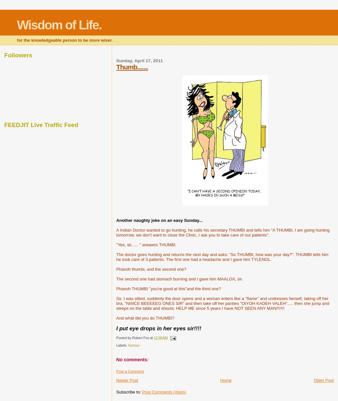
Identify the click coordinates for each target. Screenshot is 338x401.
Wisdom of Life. (59, 25)
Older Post (324, 380)
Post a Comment (130, 371)
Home (226, 380)
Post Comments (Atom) (164, 392)
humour (134, 345)
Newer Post (127, 380)
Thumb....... (132, 67)
